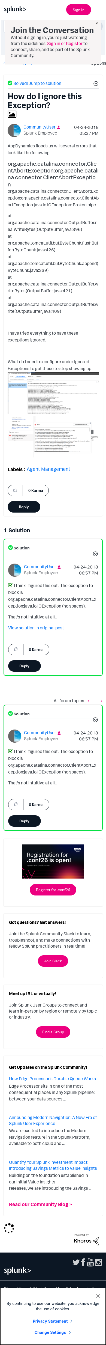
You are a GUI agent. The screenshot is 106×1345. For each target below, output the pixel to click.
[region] (53, 1316)
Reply (24, 506)
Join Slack (53, 961)
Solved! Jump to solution (37, 83)
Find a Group (53, 1031)
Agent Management (48, 468)
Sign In (78, 9)
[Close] (98, 1296)
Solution (21, 548)
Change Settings (50, 1332)
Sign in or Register (65, 43)
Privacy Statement (50, 1321)
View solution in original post (36, 627)
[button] (95, 84)
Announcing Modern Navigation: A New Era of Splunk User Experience (53, 1120)
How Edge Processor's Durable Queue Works (52, 1078)
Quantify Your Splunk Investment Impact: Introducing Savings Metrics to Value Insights (53, 1165)
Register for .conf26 (53, 889)
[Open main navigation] (98, 9)
